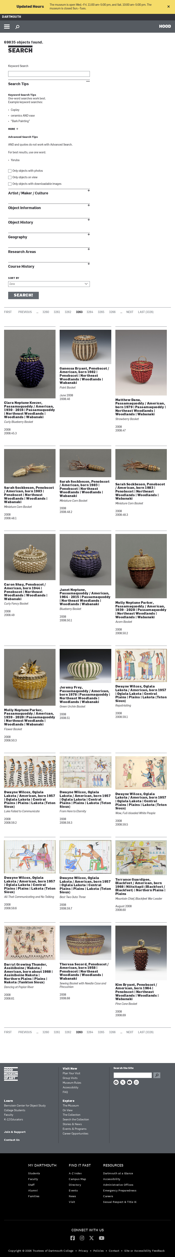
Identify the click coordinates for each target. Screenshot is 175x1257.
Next (129, 312)
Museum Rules (72, 1082)
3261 (57, 312)
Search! (23, 295)
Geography (17, 237)
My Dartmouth (42, 1165)
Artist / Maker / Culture (28, 193)
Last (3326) (146, 312)
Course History (21, 266)
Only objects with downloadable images (36, 184)
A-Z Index (75, 1173)
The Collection (71, 1115)
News (72, 1196)
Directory (75, 1185)
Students (34, 1173)
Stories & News (72, 1124)
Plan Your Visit (71, 1073)
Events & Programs (75, 1129)
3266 (112, 312)
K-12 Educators (13, 1119)
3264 (90, 312)
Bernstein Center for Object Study (25, 1105)
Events (73, 1190)
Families (33, 1196)
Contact (114, 1251)
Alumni (33, 1190)
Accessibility (70, 1087)
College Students (14, 1110)
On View (68, 1110)
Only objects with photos (27, 171)
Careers (108, 1196)
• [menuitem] (76, 1251)
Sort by (13, 278)
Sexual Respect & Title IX (120, 1202)
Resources (113, 1165)
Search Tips (18, 84)
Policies (98, 1251)
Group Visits (70, 1078)
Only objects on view (25, 177)
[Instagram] (82, 1238)
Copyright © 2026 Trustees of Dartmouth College (41, 1251)
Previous (25, 312)
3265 (101, 312)
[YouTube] (101, 1238)
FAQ (65, 1092)
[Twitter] (91, 1238)
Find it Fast (80, 1165)
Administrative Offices (118, 1185)
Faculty (8, 1115)
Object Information (24, 208)
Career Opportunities (75, 1133)
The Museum (71, 1105)
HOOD (165, 26)
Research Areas (22, 252)
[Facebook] (72, 1238)
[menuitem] (43, 1181)
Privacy (83, 1251)
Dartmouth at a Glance (118, 1173)
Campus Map (77, 1179)
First (8, 312)
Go (156, 1075)
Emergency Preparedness (119, 1190)
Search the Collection (76, 1119)
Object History (20, 222)
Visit (72, 1202)
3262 (68, 312)
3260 (45, 312)
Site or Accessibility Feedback (144, 1251)
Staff (31, 1185)
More (11, 129)
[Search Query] (133, 1075)
